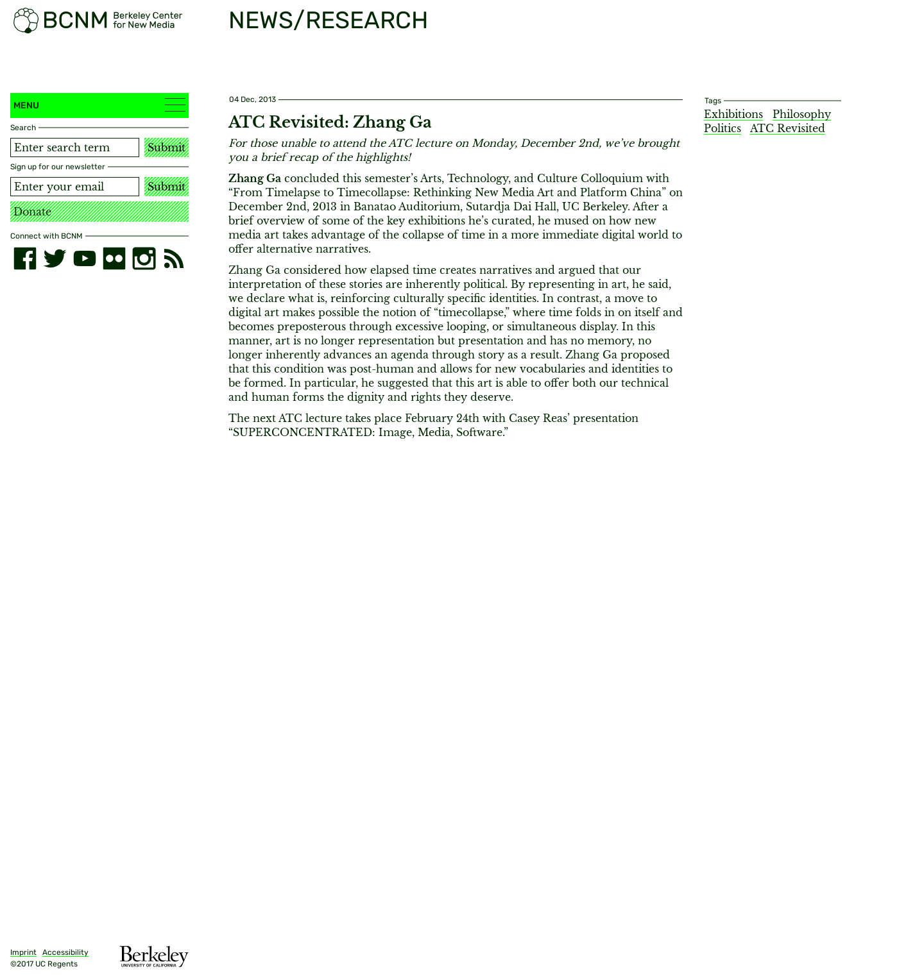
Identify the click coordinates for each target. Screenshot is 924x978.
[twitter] (54, 258)
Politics (722, 128)
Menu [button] (99, 105)
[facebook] (25, 258)
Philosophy (802, 114)
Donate (32, 211)
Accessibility (65, 952)
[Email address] (74, 186)
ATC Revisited (787, 128)
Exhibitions (733, 114)
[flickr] (114, 258)
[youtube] (84, 258)
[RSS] (174, 258)
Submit (166, 147)
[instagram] (143, 258)
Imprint (23, 952)
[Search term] (74, 147)
